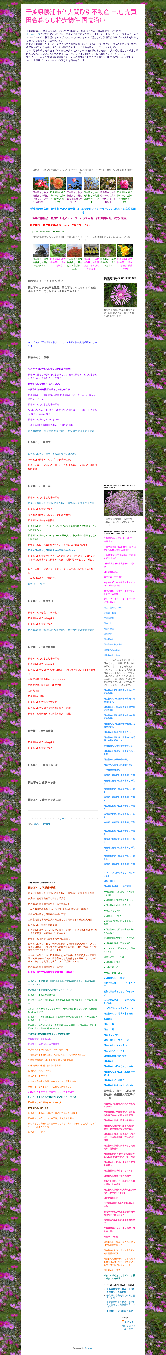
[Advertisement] (83, 83)
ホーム (63, 818)
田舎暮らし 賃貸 (36, 696)
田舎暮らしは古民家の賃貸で (42, 702)
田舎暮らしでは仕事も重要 (119, 1311)
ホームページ (33, 34)
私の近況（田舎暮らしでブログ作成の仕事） (50, 459)
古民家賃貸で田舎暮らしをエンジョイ (47, 679)
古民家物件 (33, 690)
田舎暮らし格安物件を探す (41, 618)
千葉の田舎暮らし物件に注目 (42, 578)
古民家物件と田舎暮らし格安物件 (44, 685)
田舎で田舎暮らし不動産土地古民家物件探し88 (51, 550)
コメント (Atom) (42, 824)
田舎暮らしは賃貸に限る (40, 509)
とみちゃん (130, 1321)
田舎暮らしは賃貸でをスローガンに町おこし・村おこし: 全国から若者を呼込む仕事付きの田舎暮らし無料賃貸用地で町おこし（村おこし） (61, 559)
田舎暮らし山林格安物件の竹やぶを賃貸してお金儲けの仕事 (58, 544)
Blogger (89, 1348)
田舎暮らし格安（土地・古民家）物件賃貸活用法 (52, 454)
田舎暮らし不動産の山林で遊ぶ (43, 612)
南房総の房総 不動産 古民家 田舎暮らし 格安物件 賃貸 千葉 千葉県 (61, 431)
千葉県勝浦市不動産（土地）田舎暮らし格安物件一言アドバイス (120, 1304)
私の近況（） (50, 369)
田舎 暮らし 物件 (36, 584)
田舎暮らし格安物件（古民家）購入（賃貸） (50, 708)
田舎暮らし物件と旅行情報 (41, 520)
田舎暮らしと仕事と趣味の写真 (43, 404)
